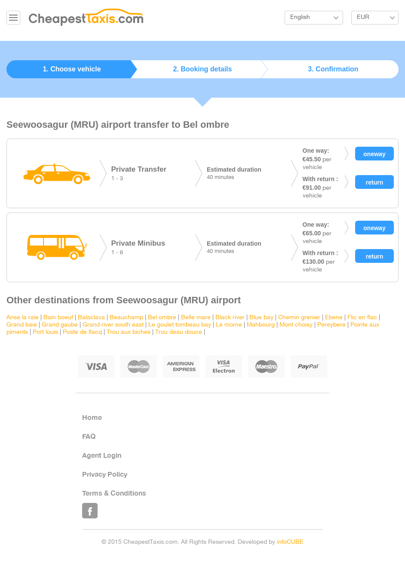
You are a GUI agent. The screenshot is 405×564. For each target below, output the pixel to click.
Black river (230, 318)
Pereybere (331, 325)
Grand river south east (113, 325)
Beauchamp (126, 318)
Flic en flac (362, 318)
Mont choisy (296, 325)
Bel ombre (162, 318)
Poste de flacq (82, 332)
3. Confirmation (333, 69)
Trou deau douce (178, 332)
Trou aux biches (128, 332)
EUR (363, 17)
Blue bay (261, 318)
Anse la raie (22, 318)
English (300, 17)
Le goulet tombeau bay (179, 325)
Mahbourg (261, 325)
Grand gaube (60, 325)
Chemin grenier (299, 318)
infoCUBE (290, 542)
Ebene (334, 318)
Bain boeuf (58, 318)
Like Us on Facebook (90, 510)
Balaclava (91, 318)
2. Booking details (202, 69)
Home (92, 417)
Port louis (45, 332)
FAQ (88, 436)
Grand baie (21, 325)
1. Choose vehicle (72, 69)
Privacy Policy (104, 474)
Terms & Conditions (114, 493)
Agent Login (101, 455)
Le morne (229, 325)
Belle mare (196, 318)
